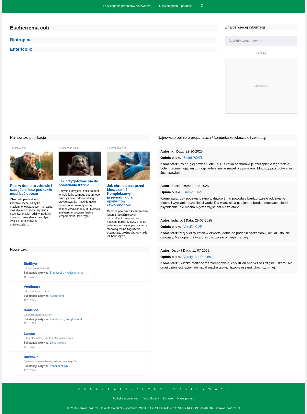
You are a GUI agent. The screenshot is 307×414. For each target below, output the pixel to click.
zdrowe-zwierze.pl (228, 408)
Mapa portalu (185, 398)
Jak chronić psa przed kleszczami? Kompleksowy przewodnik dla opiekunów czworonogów (125, 195)
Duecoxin (31, 357)
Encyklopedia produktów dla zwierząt (127, 5)
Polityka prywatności (126, 398)
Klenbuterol (57, 295)
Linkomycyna (58, 342)
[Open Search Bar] (202, 6)
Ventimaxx (32, 287)
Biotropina (21, 39)
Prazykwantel (73, 319)
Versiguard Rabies (197, 257)
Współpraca (151, 398)
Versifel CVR (192, 227)
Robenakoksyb (59, 366)
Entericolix (21, 49)
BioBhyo (30, 263)
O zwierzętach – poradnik (175, 5)
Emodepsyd (57, 319)
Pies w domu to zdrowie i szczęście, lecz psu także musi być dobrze (31, 190)
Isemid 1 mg (192, 192)
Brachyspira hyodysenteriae (67, 272)
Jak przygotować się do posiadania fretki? (78, 183)
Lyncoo (29, 333)
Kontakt (168, 398)
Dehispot (31, 310)
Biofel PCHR (192, 158)
